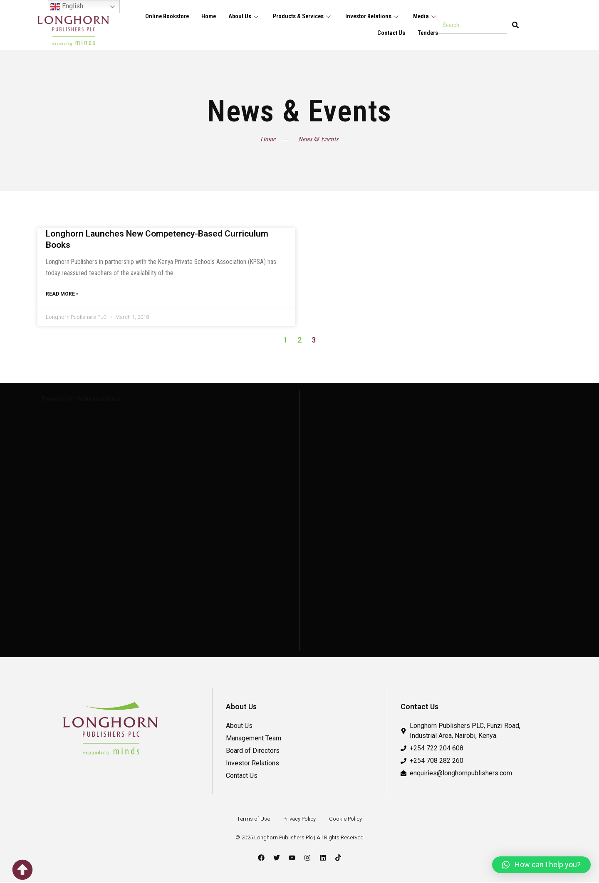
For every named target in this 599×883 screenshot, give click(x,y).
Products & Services (300, 16)
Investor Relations (371, 16)
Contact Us (390, 33)
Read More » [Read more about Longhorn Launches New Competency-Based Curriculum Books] (62, 295)
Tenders (427, 33)
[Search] (515, 25)
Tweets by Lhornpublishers (81, 400)
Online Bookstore (160, 16)
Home (203, 16)
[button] (541, 864)
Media (425, 16)
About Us (240, 16)
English (66, 7)
